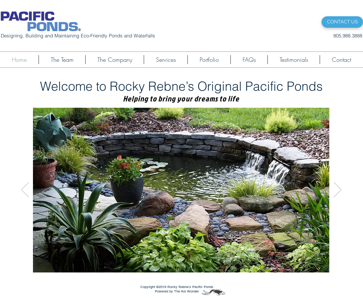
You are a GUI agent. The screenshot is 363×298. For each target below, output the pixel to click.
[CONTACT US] (342, 22)
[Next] (338, 190)
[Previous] (25, 190)
